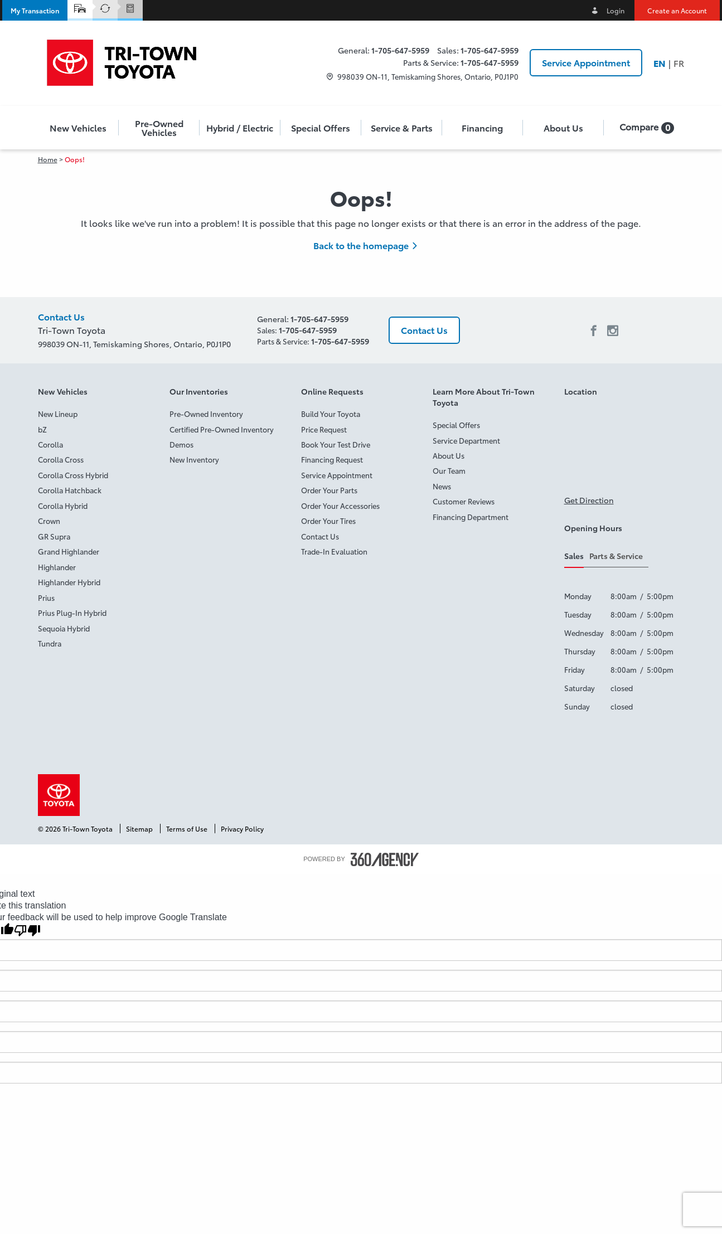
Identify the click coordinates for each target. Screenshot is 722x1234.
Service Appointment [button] (586, 62)
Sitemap (140, 828)
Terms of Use (187, 828)
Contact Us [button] (424, 329)
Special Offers (320, 127)
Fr (678, 63)
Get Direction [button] (589, 500)
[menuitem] (78, 127)
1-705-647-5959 (400, 50)
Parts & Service (616, 555)
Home (47, 159)
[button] (34, 10)
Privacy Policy (242, 828)
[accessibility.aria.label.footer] (385, 859)
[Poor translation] (27, 930)
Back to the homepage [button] (361, 245)
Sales (574, 555)
